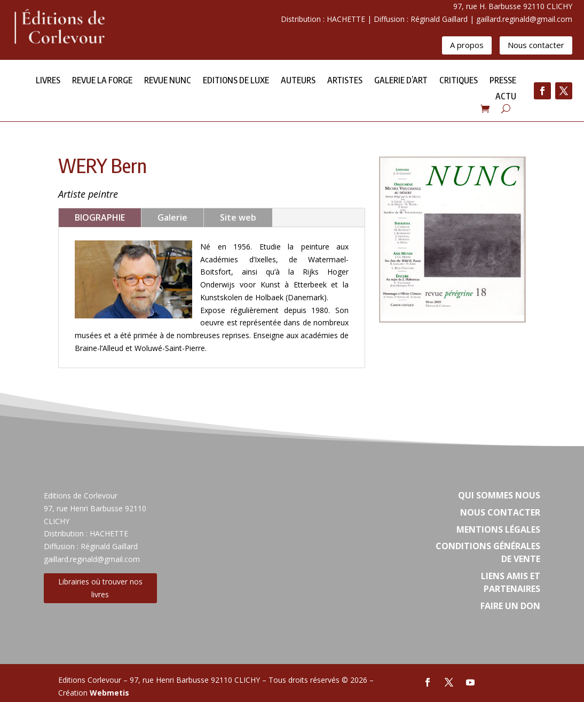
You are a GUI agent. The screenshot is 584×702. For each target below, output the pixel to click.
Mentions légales (498, 529)
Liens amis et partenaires (510, 582)
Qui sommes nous (499, 495)
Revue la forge (102, 80)
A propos (467, 45)
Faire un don (510, 606)
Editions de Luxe (236, 80)
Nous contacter (536, 45)
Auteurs (298, 80)
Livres (48, 80)
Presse (503, 80)
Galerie (172, 217)
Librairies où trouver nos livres (100, 587)
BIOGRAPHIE (100, 217)
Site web (238, 217)
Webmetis (109, 693)
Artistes (344, 80)
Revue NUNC (167, 80)
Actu (505, 97)
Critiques (458, 80)
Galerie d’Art (401, 80)
